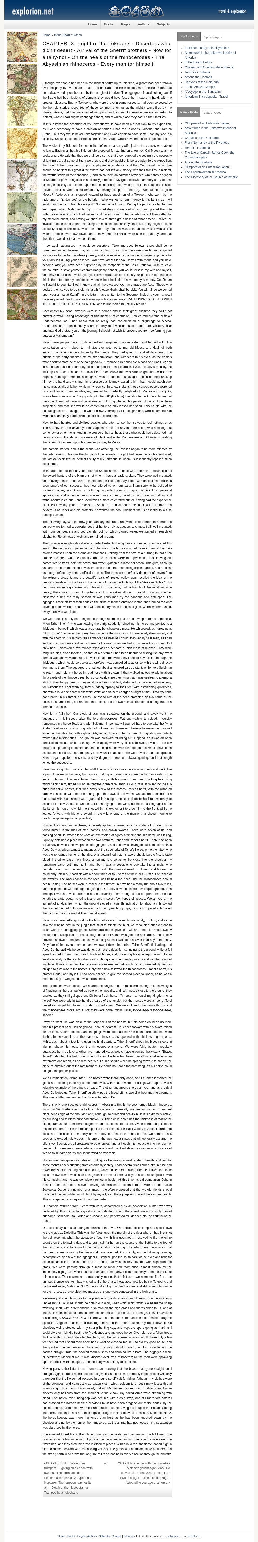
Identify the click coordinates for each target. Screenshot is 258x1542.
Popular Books (189, 36)
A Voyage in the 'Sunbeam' (203, 92)
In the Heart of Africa (68, 35)
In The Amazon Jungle (200, 87)
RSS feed (193, 1536)
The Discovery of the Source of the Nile (211, 177)
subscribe (173, 1536)
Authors (144, 24)
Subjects (163, 24)
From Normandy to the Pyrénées (207, 48)
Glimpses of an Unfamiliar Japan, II (209, 123)
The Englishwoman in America (205, 172)
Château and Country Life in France (209, 67)
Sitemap (129, 1536)
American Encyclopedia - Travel (206, 96)
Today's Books (189, 111)
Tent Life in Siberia (197, 72)
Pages (125, 24)
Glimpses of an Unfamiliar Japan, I (208, 167)
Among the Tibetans (198, 77)
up (105, 1463)
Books (109, 24)
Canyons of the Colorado (202, 82)
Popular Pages (212, 37)
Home (92, 24)
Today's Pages (211, 112)
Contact (116, 1536)
